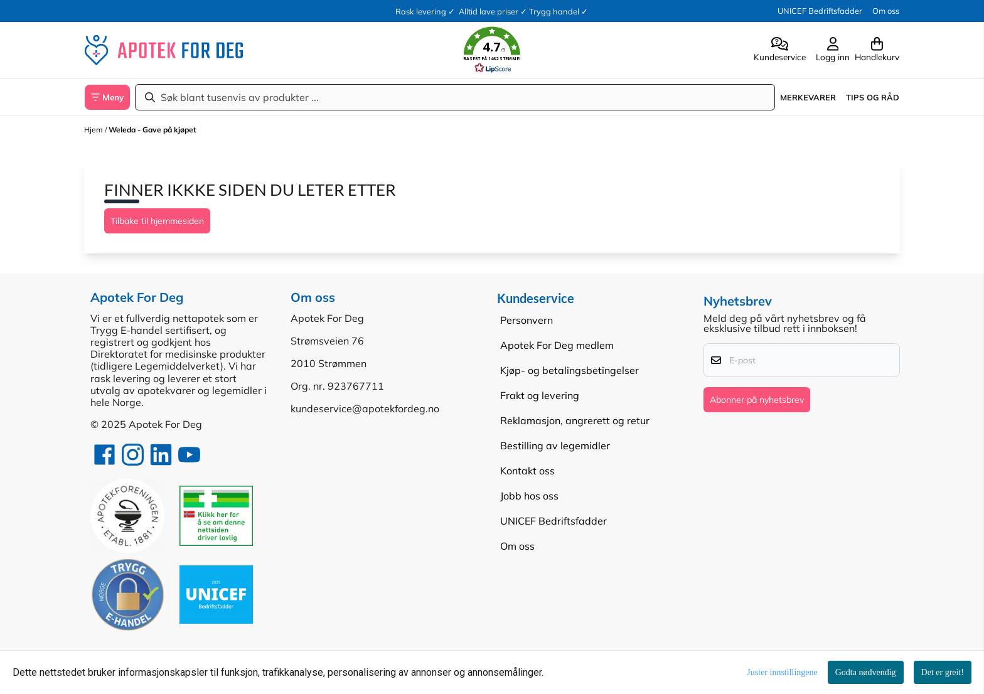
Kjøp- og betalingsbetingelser (569, 370)
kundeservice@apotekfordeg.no (365, 408)
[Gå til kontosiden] (780, 50)
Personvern (526, 320)
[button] (492, 50)
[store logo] (164, 50)
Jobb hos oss (529, 495)
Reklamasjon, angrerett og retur (575, 420)
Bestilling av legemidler (555, 445)
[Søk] (455, 97)
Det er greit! (942, 672)
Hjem (94, 129)
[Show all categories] (107, 97)
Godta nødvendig (865, 672)
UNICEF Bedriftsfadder (820, 11)
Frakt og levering (539, 395)
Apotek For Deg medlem (557, 345)
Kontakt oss (527, 470)
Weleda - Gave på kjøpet (152, 129)
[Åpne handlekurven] (874, 50)
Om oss (885, 11)
